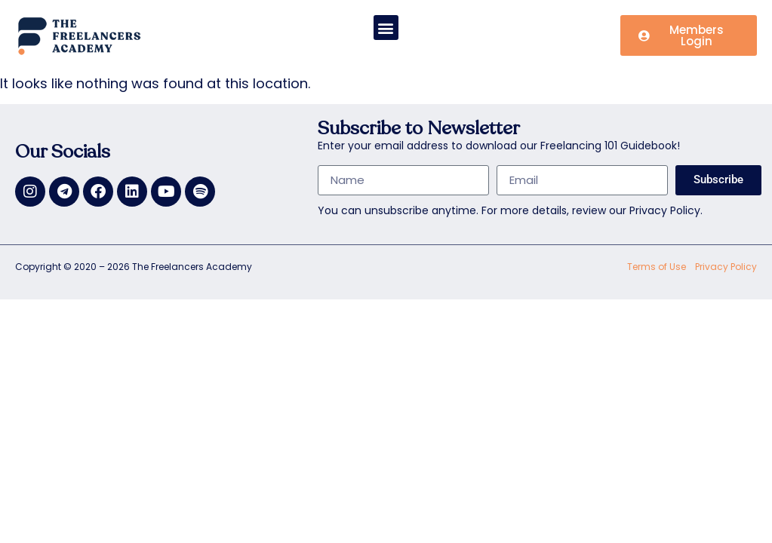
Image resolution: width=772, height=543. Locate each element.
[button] (386, 27)
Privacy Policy (726, 266)
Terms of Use (656, 266)
